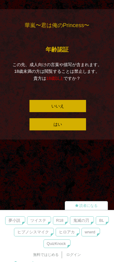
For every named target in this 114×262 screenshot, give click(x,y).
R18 (60, 220)
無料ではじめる (46, 255)
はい (58, 124)
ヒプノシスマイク (33, 232)
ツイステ (38, 220)
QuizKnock (56, 243)
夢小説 (14, 220)
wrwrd (90, 232)
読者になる (86, 206)
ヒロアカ (67, 232)
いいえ (57, 106)
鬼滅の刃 (81, 220)
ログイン (73, 255)
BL (101, 220)
